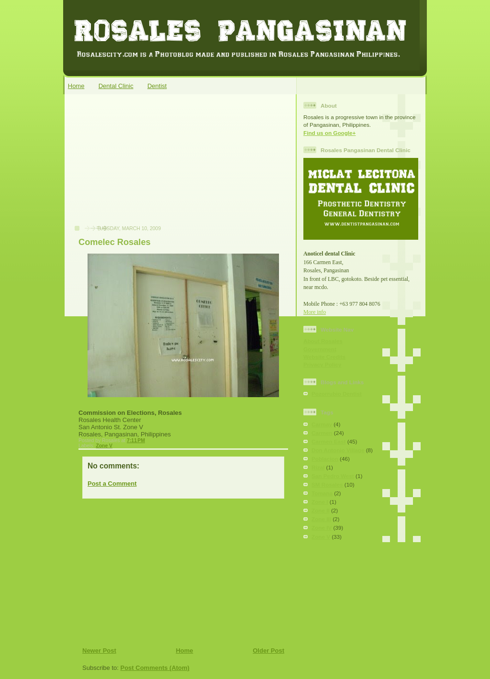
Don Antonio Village (338, 450)
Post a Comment (112, 483)
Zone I (320, 502)
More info (314, 312)
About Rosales (323, 341)
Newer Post (99, 650)
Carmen (322, 433)
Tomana (322, 493)
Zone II (321, 510)
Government (319, 349)
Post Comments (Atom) (155, 667)
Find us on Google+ (329, 133)
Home (76, 85)
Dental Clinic (116, 85)
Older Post (268, 650)
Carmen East (328, 441)
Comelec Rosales (114, 242)
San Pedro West (333, 476)
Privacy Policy (322, 364)
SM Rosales (327, 484)
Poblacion (325, 459)
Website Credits (324, 357)
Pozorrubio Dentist (337, 393)
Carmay (322, 424)
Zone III (321, 519)
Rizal (318, 467)
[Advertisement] (140, 164)
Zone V (104, 445)
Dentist (157, 85)
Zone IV (322, 527)
